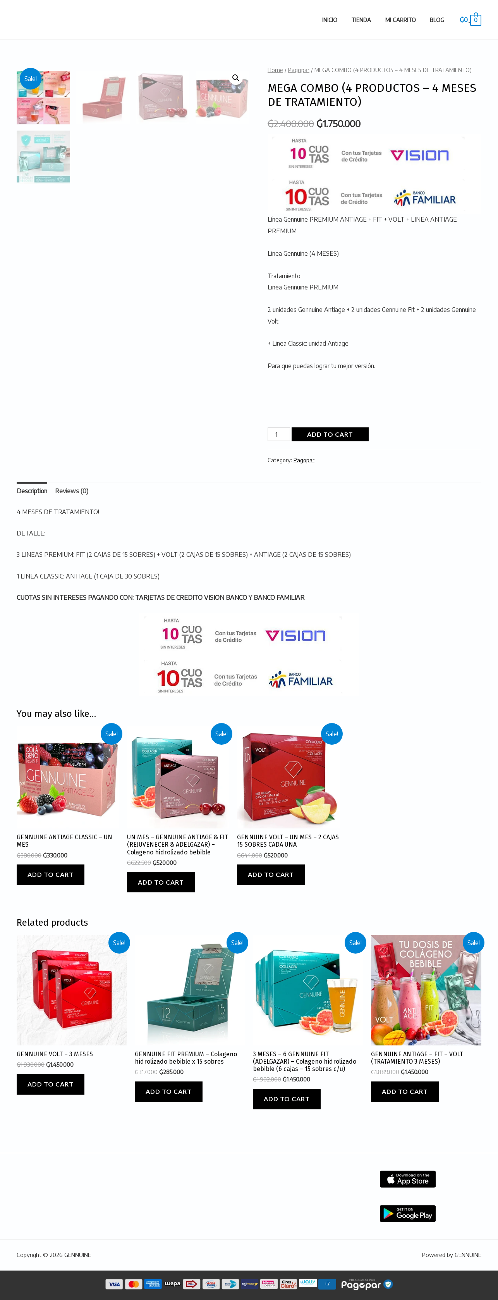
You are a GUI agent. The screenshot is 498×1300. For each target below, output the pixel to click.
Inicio (339, 19)
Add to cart (330, 434)
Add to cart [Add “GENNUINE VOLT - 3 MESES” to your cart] (50, 1084)
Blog (438, 19)
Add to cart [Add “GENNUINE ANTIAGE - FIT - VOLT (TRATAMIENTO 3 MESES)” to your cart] (405, 1091)
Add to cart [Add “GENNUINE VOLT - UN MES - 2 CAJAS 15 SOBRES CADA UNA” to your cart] (271, 874)
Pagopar (298, 69)
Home (275, 69)
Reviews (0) (71, 491)
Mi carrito (405, 19)
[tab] (32, 491)
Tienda (368, 19)
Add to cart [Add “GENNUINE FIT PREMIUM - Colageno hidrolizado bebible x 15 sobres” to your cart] (169, 1091)
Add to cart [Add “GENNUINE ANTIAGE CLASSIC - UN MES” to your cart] (50, 874)
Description (32, 491)
